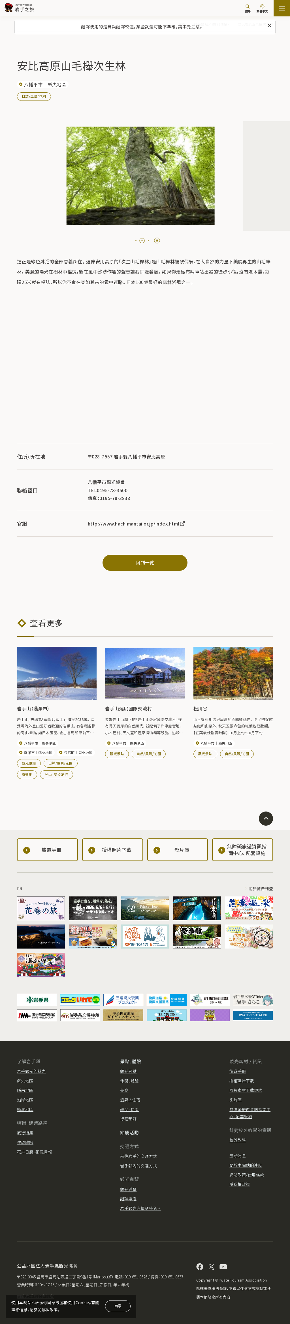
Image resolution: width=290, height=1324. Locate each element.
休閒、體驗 (129, 1081)
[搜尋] (248, 8)
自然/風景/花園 (34, 96)
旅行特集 (25, 1132)
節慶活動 (129, 1132)
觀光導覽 (128, 1189)
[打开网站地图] (282, 8)
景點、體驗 (130, 1061)
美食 (124, 1090)
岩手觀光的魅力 (31, 1071)
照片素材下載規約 (245, 1090)
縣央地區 (25, 1081)
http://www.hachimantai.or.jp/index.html (136, 523)
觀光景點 (29, 763)
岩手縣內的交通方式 (138, 1166)
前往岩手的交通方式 (138, 1156)
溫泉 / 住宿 (130, 1100)
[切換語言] (262, 9)
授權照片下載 (241, 1081)
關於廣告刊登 (260, 888)
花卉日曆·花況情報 (34, 1152)
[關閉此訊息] (269, 25)
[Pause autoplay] (157, 241)
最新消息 (237, 1156)
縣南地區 (25, 1090)
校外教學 (237, 1140)
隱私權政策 (239, 1184)
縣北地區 (25, 1109)
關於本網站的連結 (245, 1165)
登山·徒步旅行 (56, 774)
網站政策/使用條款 (246, 1175)
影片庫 (235, 1100)
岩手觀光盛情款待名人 (140, 1208)
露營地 (27, 774)
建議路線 (25, 1142)
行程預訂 (128, 1119)
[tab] (138, 241)
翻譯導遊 (128, 1198)
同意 (117, 1305)
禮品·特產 (129, 1109)
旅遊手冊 (237, 1071)
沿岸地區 (25, 1100)
